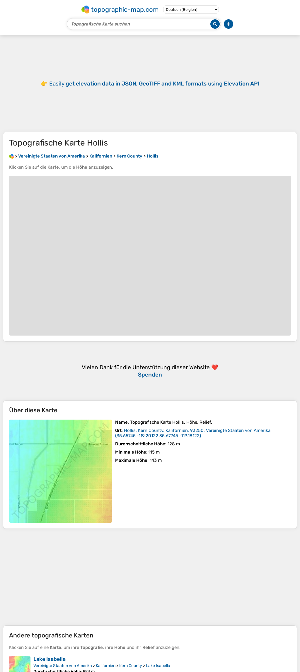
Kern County (130, 665)
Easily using (154, 83)
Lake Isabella (49, 659)
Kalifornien (105, 665)
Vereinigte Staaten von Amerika (62, 665)
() (192, 433)
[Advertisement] (150, 577)
